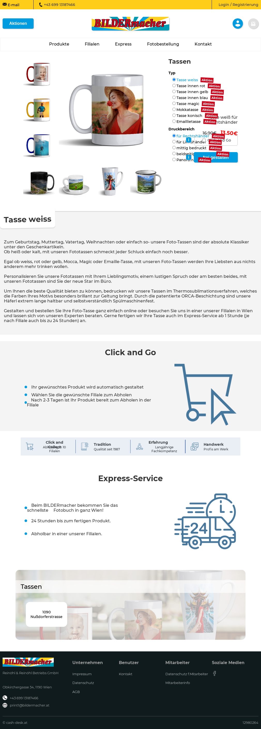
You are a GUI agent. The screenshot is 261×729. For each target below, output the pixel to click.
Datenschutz (83, 683)
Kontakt (125, 674)
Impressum (82, 674)
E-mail (11, 4)
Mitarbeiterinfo (177, 683)
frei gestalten (216, 157)
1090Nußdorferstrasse (46, 614)
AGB (76, 692)
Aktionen (18, 23)
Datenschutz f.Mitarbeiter (186, 674)
